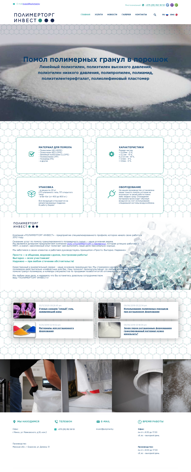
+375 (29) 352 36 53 (155, 5)
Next (187, 385)
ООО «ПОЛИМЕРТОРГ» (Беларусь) (86, 244)
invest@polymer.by (31, 4)
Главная (85, 14)
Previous (4, 385)
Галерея (126, 14)
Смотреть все (171, 342)
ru (163, 15)
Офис (15, 429)
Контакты (141, 14)
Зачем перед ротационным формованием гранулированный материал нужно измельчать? (148, 331)
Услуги (99, 14)
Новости (112, 14)
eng (172, 15)
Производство (19, 444)
